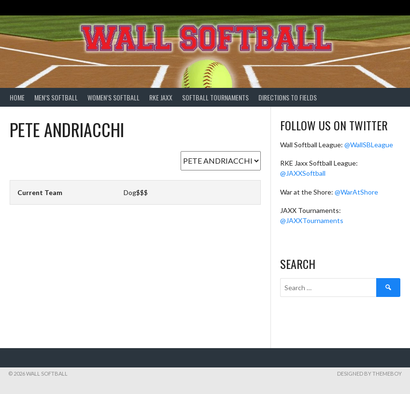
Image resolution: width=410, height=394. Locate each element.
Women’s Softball (113, 97)
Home (17, 97)
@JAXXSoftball (302, 173)
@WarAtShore (356, 192)
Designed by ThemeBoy (369, 373)
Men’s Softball (56, 97)
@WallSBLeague (368, 145)
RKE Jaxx (160, 97)
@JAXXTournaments (311, 220)
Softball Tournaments (215, 97)
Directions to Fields (287, 97)
